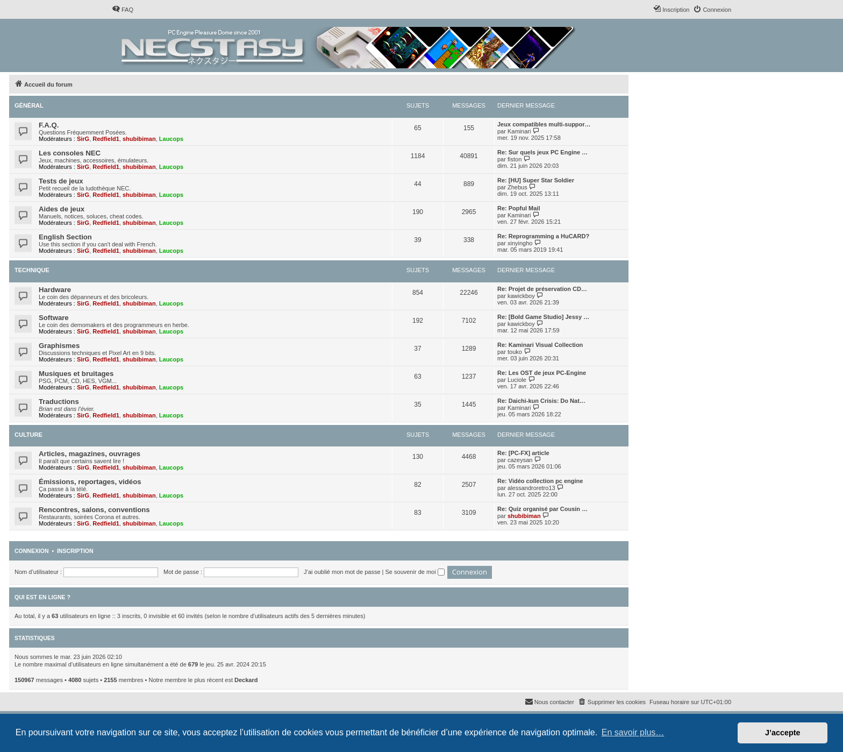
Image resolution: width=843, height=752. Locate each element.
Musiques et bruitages (76, 374)
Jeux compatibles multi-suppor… (544, 124)
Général (29, 105)
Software (54, 318)
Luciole (517, 380)
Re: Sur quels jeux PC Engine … (542, 152)
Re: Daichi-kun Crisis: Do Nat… (541, 401)
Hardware (55, 290)
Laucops (171, 139)
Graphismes (59, 346)
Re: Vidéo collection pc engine (540, 481)
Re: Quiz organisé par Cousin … (542, 509)
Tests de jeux (61, 181)
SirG (83, 139)
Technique (32, 270)
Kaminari (519, 131)
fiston (514, 159)
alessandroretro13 (531, 488)
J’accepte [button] (783, 732)
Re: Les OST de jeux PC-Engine (541, 373)
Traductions (59, 402)
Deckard (246, 680)
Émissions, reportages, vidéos (90, 482)
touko (515, 352)
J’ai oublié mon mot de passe (342, 572)
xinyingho (520, 243)
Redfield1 (105, 139)
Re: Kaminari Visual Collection (540, 345)
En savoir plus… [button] (633, 732)
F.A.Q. (49, 125)
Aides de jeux (61, 209)
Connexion (32, 551)
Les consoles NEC (70, 153)
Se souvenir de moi (415, 572)
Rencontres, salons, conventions (94, 510)
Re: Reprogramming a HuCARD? (543, 236)
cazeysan (520, 460)
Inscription (75, 551)
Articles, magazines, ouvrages (89, 454)
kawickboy (521, 296)
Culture (28, 434)
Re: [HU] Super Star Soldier (535, 180)
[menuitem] (122, 9)
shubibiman (139, 139)
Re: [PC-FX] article (523, 453)
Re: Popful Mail (518, 208)
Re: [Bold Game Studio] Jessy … (543, 317)
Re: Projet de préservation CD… (542, 289)
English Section (65, 237)
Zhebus (517, 187)
